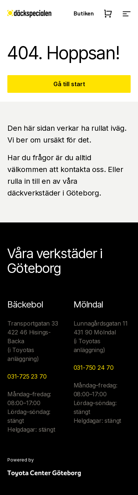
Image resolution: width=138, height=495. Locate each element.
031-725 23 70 (26, 376)
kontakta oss (82, 169)
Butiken (84, 13)
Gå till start (69, 84)
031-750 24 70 (94, 367)
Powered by (20, 460)
